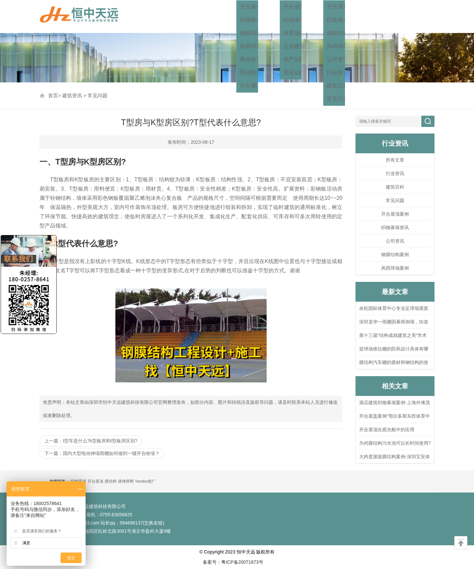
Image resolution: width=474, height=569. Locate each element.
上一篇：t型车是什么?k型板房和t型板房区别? (90, 440)
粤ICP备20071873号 (242, 562)
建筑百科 (395, 187)
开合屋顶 (95, 481)
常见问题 (97, 95)
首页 (236, 16)
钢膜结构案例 (395, 254)
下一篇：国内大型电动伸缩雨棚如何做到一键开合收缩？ (102, 453)
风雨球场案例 (395, 268)
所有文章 (395, 160)
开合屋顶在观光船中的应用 (386, 429)
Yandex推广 (145, 481)
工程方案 (268, 16)
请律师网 (126, 481)
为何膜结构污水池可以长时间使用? (395, 443)
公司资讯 (395, 241)
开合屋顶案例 (395, 214)
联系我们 (421, 16)
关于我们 (382, 16)
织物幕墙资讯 (395, 227)
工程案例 (306, 16)
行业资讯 (395, 173)
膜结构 (111, 481)
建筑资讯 (344, 16)
